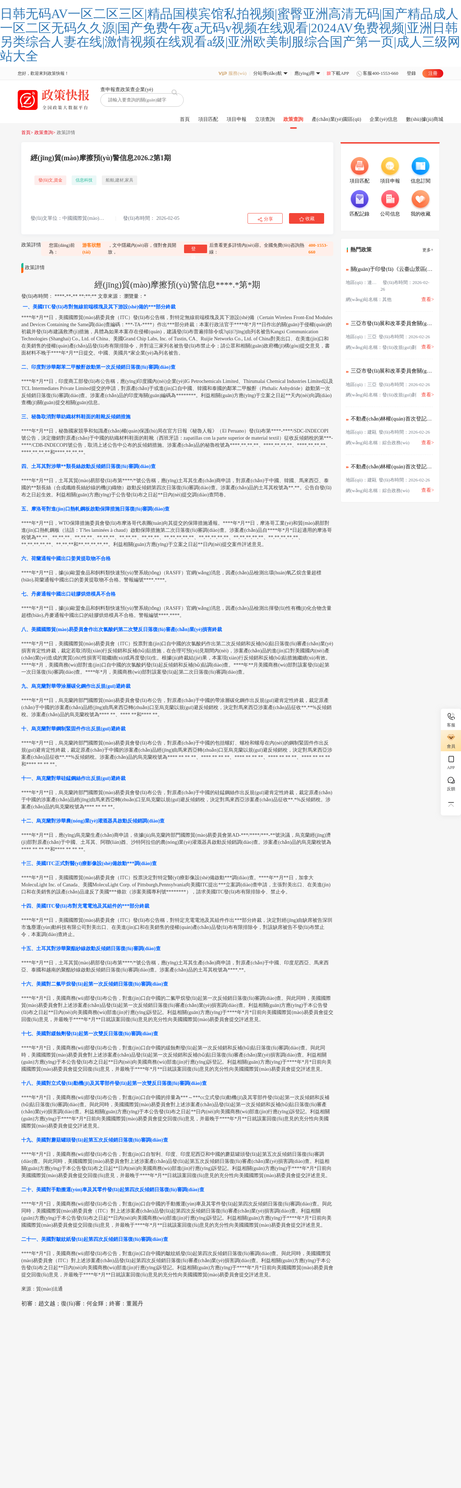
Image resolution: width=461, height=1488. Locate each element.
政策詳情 (66, 132)
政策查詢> (44, 132)
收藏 (310, 218)
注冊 (433, 73)
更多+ (427, 249)
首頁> (27, 132)
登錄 (411, 73)
